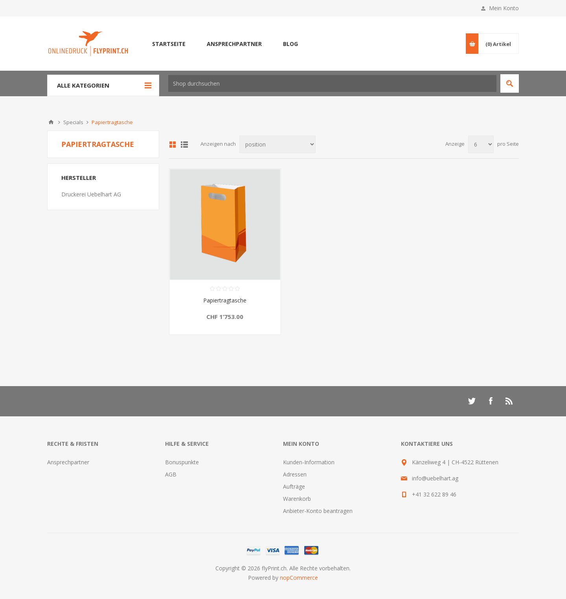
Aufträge (294, 486)
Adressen (295, 474)
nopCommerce (299, 577)
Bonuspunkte (182, 462)
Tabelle (172, 144)
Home (51, 122)
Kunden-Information (308, 462)
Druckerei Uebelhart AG (91, 194)
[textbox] (332, 83)
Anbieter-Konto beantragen (318, 511)
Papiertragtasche (224, 300)
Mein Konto (504, 8)
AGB (170, 474)
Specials (73, 122)
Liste (184, 144)
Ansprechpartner (68, 462)
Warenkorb (297, 498)
